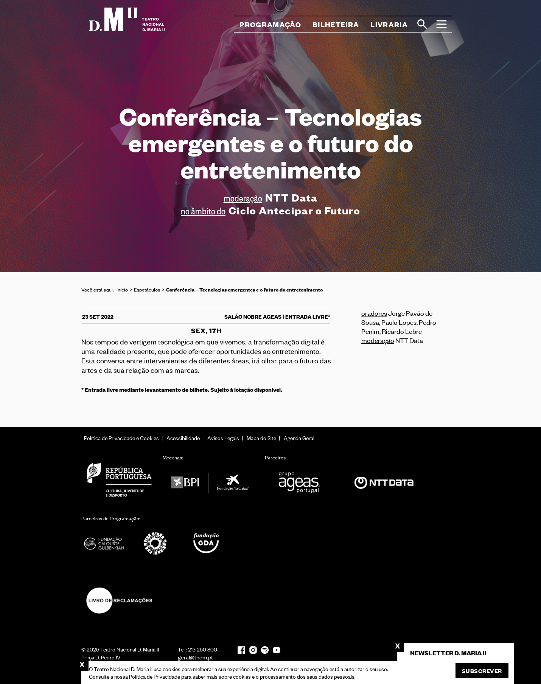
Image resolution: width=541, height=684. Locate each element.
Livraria (389, 24)
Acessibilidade (183, 438)
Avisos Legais (223, 438)
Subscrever (482, 671)
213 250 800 (202, 649)
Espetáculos (147, 289)
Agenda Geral (299, 438)
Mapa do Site (261, 438)
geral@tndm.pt (195, 657)
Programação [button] (270, 24)
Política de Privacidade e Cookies (121, 438)
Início (122, 289)
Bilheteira (335, 24)
